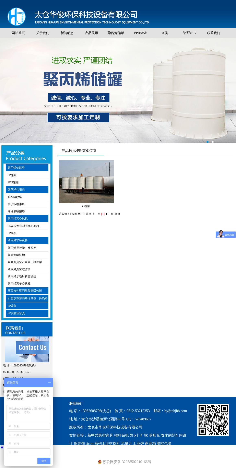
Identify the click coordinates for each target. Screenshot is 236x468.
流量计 (126, 443)
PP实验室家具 (16, 313)
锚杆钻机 (121, 435)
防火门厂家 (139, 435)
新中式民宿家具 (100, 435)
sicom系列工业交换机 (103, 443)
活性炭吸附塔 (16, 211)
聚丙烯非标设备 (18, 240)
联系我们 (213, 33)
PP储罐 (12, 175)
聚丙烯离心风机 (18, 218)
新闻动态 (67, 33)
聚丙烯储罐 (116, 33)
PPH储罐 (140, 33)
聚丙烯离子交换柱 (19, 283)
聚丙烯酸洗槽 (16, 255)
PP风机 (12, 233)
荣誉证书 (189, 33)
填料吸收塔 (15, 197)
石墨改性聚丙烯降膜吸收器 (25, 290)
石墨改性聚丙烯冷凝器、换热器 (28, 298)
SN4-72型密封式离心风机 (23, 226)
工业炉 (138, 443)
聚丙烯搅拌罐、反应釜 (22, 247)
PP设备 (12, 305)
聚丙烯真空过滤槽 (19, 269)
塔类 (165, 33)
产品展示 (91, 33)
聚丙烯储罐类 (16, 167)
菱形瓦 (154, 435)
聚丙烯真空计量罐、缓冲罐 (25, 262)
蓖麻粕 (150, 443)
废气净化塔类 (16, 189)
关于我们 (42, 33)
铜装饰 (79, 443)
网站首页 (18, 33)
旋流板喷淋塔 (16, 204)
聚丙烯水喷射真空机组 (22, 276)
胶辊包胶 (164, 443)
